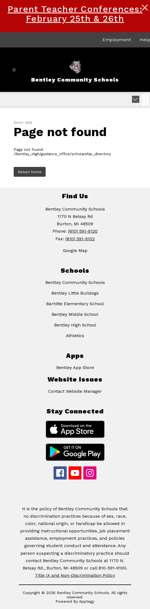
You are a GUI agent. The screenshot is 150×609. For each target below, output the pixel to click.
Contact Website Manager (75, 391)
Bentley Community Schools (75, 282)
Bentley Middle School (75, 314)
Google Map (75, 250)
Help (145, 39)
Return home (30, 172)
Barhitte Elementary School (75, 303)
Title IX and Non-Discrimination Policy (75, 575)
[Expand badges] (135, 99)
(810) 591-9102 (80, 238)
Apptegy (86, 601)
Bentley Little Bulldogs (75, 293)
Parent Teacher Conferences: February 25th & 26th (75, 14)
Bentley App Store (75, 367)
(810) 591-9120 (83, 231)
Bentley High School (75, 325)
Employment (116, 39)
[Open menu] (14, 70)
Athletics (75, 335)
